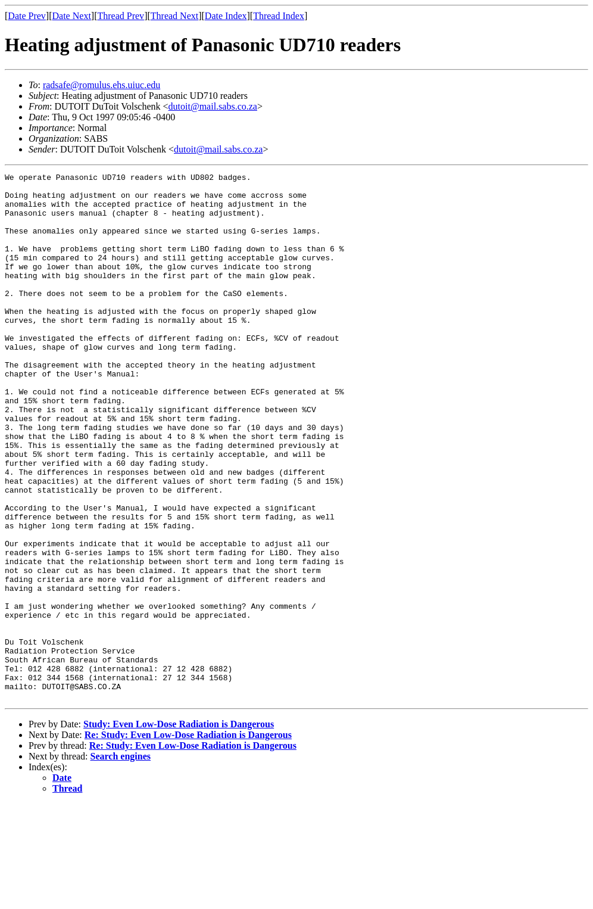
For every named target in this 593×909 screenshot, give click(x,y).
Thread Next (174, 16)
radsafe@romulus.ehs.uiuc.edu (101, 85)
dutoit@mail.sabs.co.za (212, 106)
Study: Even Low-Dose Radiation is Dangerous (178, 829)
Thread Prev (120, 16)
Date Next (71, 16)
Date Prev (27, 16)
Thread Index (278, 16)
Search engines (120, 862)
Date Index (226, 16)
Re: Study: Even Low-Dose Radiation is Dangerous (188, 840)
